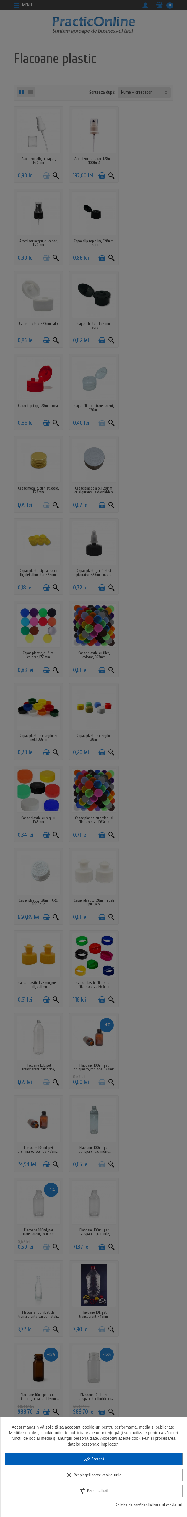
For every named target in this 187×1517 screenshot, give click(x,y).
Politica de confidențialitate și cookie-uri (149, 1505)
